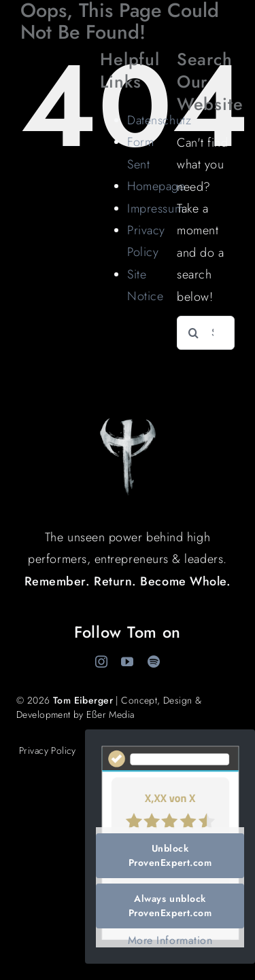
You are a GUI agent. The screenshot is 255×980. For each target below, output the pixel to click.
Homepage (156, 186)
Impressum (155, 208)
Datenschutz (159, 120)
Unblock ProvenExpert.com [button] (170, 855)
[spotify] (154, 661)
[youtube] (127, 661)
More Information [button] (170, 940)
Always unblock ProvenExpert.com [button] (170, 906)
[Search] (194, 333)
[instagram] (101, 661)
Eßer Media (110, 714)
